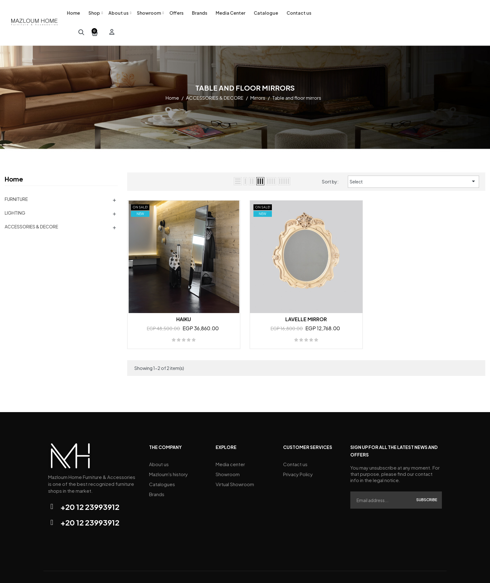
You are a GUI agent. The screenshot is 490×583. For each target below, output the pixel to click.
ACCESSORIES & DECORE (31, 211)
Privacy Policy (298, 458)
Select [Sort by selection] (413, 166)
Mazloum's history (168, 458)
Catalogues (162, 467)
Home (14, 163)
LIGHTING (15, 197)
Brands (156, 477)
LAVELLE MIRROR (306, 304)
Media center (230, 448)
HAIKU (183, 304)
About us (159, 448)
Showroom (228, 458)
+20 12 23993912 (89, 491)
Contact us (295, 448)
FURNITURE (16, 184)
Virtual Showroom (235, 467)
